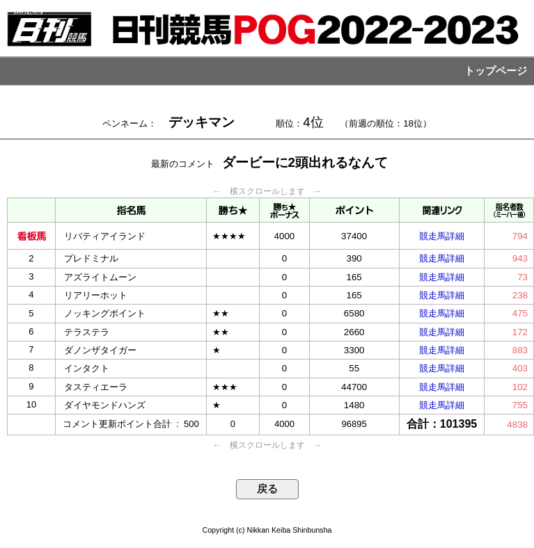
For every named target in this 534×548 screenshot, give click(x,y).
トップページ (495, 70)
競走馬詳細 (441, 236)
